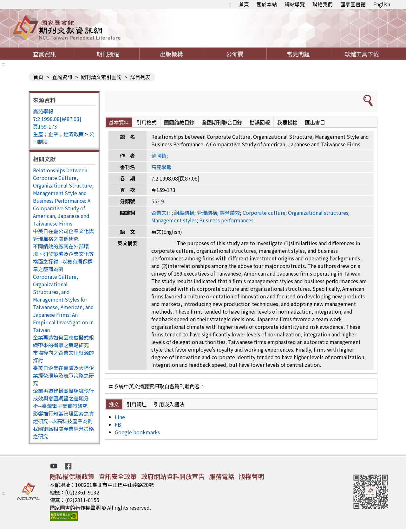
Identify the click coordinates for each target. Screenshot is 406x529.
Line (120, 417)
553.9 (157, 201)
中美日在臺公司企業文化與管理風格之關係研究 (63, 234)
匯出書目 (315, 122)
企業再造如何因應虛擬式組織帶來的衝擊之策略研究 (63, 341)
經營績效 (230, 212)
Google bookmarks (137, 432)
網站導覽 (295, 4)
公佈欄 (234, 54)
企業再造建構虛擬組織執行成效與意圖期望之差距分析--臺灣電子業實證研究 (63, 398)
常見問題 (298, 54)
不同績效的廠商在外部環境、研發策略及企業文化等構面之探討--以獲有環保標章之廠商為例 (63, 257)
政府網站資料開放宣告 (173, 476)
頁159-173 (45, 126)
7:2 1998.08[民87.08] (57, 119)
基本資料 (119, 122)
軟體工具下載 (361, 54)
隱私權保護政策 (72, 476)
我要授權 (287, 122)
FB (118, 424)
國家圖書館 (353, 4)
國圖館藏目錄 (179, 122)
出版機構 (171, 54)
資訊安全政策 (118, 476)
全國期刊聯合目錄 (222, 122)
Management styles (174, 220)
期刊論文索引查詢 (101, 77)
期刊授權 (107, 54)
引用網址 (136, 404)
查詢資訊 (44, 54)
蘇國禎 (159, 155)
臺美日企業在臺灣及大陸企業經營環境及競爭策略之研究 (63, 375)
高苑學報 (43, 111)
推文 (114, 404)
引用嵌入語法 (169, 404)
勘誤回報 (260, 122)
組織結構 (184, 212)
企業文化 (161, 212)
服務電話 (221, 476)
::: (229, 4)
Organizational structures (318, 212)
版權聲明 (251, 476)
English (381, 4)
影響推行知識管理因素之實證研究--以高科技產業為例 (63, 417)
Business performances (226, 220)
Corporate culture (264, 212)
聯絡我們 (322, 4)
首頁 (244, 4)
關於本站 (267, 4)
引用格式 (146, 122)
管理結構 (207, 212)
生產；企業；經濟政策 (58, 134)
